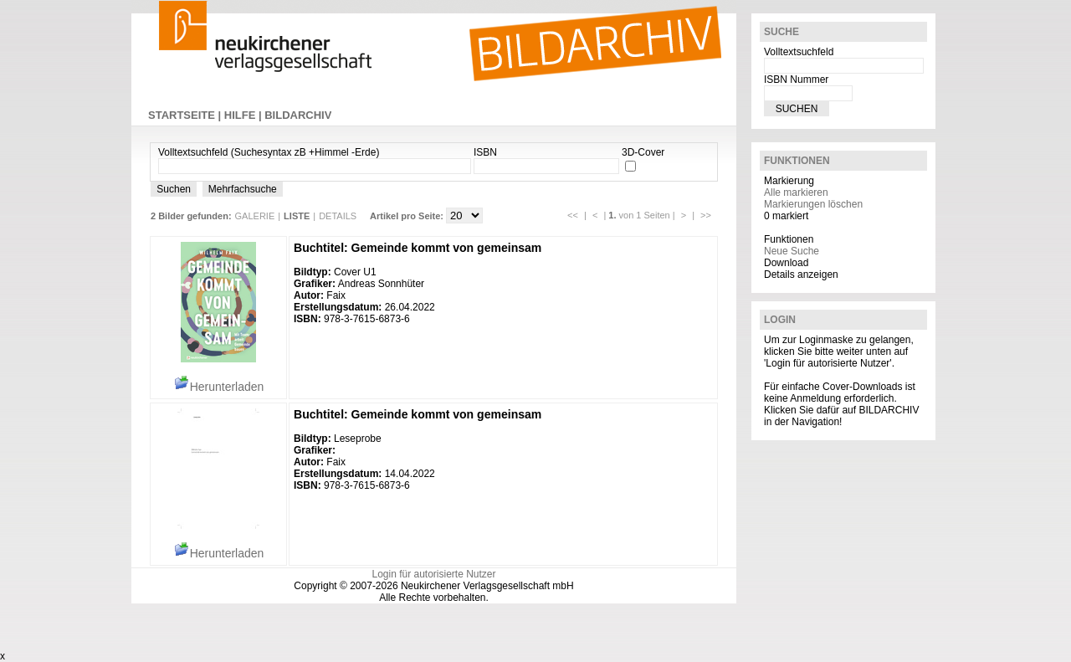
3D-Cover (643, 152)
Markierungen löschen (813, 204)
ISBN (485, 152)
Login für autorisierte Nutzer (433, 574)
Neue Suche (791, 251)
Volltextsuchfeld (798, 52)
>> (706, 215)
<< (573, 215)
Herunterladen (218, 386)
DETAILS (337, 216)
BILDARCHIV (297, 115)
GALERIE (255, 216)
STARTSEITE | (186, 115)
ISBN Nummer (796, 79)
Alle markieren (796, 192)
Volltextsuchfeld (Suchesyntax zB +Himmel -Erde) (268, 152)
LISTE (297, 216)
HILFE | (244, 115)
